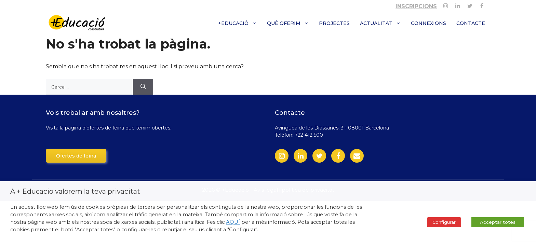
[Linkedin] (457, 4)
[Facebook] (482, 4)
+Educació (240, 23)
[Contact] (357, 156)
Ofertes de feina (76, 156)
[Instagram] (445, 4)
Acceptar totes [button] (497, 222)
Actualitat (383, 23)
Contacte (470, 23)
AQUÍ (233, 222)
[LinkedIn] (300, 156)
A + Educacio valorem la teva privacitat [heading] (75, 191)
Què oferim (290, 23)
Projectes (334, 23)
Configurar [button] (444, 222)
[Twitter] (470, 4)
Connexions (428, 23)
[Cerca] (143, 87)
